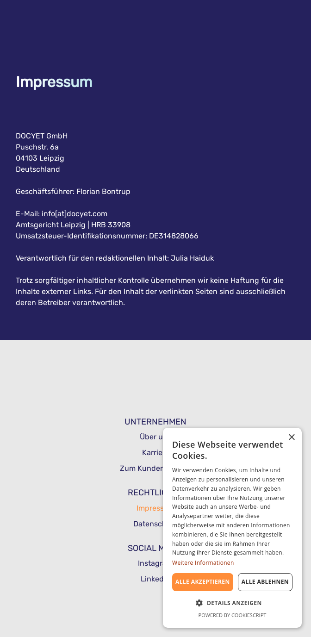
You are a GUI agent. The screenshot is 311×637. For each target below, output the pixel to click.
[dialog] (232, 528)
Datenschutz (155, 523)
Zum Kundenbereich (155, 468)
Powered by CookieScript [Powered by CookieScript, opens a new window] (233, 615)
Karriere (155, 452)
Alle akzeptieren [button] (202, 582)
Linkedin (155, 579)
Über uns (155, 436)
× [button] (291, 437)
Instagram (155, 563)
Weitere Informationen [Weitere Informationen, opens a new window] (203, 563)
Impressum (156, 508)
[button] (232, 602)
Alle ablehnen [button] (265, 582)
